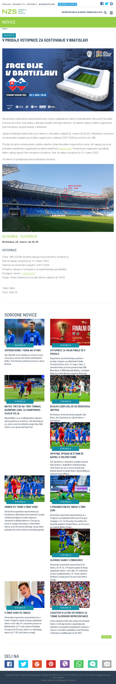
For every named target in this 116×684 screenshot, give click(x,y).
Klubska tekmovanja (88, 12)
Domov (4, 29)
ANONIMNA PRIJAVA (47, 4)
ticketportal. (65, 148)
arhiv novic (106, 637)
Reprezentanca (69, 12)
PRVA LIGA (6, 4)
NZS (101, 12)
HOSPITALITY (32, 4)
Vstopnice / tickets (67, 4)
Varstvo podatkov (58, 678)
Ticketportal (28, 273)
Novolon (72, 680)
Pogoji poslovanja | (104, 675)
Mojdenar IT (63, 680)
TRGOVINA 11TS (18, 4)
